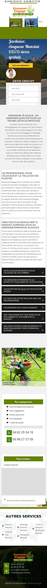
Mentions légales (35, 583)
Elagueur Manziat (7, 526)
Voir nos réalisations (20, 65)
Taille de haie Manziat (7, 535)
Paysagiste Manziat (23, 536)
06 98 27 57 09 (32, 1)
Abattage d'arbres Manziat (22, 527)
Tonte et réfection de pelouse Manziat (38, 528)
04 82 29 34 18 (13, 1)
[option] (16, 25)
